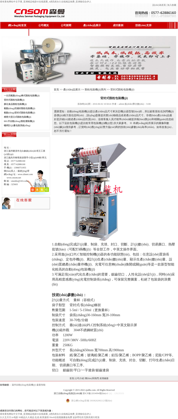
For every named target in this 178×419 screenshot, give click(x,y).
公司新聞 (66, 25)
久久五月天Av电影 (9, 417)
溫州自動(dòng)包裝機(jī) (24, 385)
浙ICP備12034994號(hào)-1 (95, 393)
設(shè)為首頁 (159, 5)
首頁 (72, 378)
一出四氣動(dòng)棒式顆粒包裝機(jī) (22, 95)
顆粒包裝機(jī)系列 (95, 89)
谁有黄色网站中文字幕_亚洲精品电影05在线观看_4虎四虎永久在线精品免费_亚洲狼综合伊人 (45, 1)
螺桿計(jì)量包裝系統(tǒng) (17, 125)
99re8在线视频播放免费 (60, 417)
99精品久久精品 (26, 417)
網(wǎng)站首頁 (17, 25)
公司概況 (43, 25)
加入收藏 (171, 5)
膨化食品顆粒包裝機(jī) (15, 104)
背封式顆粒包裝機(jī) (14, 100)
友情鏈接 (104, 378)
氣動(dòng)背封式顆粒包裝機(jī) (19, 112)
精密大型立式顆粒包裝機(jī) (17, 117)
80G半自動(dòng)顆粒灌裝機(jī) (19, 121)
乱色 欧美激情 (42, 417)
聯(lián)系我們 (16, 32)
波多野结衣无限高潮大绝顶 (86, 417)
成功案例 (118, 25)
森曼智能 (41, 385)
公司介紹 (79, 378)
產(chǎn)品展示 (92, 25)
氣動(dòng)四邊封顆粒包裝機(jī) (19, 108)
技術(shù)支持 (143, 25)
